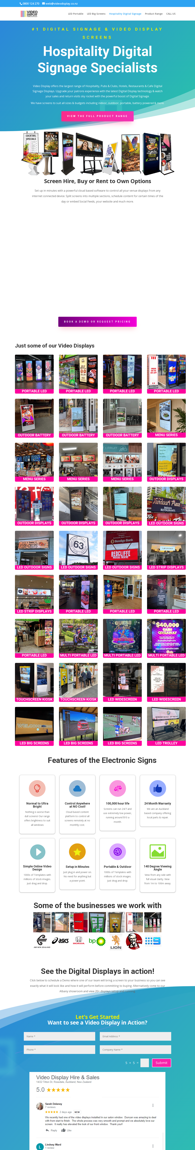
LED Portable (75, 14)
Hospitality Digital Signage (125, 14)
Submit (161, 1062)
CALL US (170, 14)
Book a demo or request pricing (97, 321)
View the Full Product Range (97, 116)
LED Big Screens (96, 14)
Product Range (154, 14)
